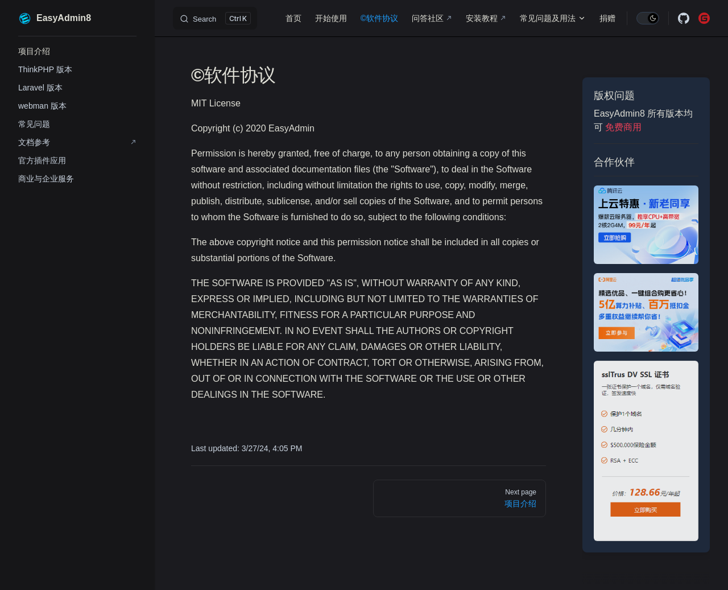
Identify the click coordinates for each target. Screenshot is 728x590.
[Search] (215, 18)
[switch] (647, 18)
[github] (683, 18)
